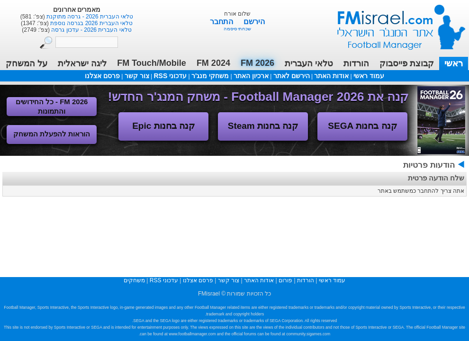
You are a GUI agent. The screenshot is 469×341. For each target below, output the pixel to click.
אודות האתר (331, 76)
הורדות (356, 63)
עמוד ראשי (395, 23)
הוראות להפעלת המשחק (51, 134)
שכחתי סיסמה (238, 28)
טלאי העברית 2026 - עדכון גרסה (91, 30)
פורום (285, 280)
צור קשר (137, 76)
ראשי (453, 63)
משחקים (134, 280)
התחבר (222, 22)
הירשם (254, 22)
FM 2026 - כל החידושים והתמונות (52, 106)
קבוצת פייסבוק (406, 63)
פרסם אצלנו (102, 76)
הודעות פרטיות (429, 165)
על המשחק (26, 63)
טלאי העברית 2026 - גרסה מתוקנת (89, 16)
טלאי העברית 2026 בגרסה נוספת (91, 23)
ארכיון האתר (251, 76)
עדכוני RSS (170, 76)
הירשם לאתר (291, 76)
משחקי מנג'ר (210, 76)
